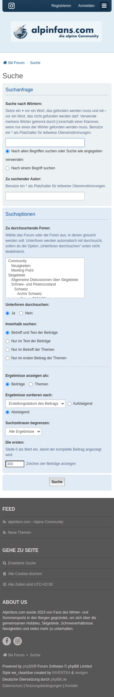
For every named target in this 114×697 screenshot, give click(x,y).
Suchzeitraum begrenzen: (27, 423)
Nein (26, 313)
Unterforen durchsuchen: (27, 305)
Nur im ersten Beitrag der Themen (36, 358)
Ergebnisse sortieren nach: (29, 395)
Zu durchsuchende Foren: (27, 228)
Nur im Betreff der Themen (29, 349)
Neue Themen (19, 532)
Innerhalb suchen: (21, 324)
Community (45, 261)
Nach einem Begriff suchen (30, 168)
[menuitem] (12, 686)
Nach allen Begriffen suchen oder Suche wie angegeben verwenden (53, 155)
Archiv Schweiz (45, 294)
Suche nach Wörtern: (23, 104)
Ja (10, 313)
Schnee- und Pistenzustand (45, 284)
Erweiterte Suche (22, 563)
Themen (38, 384)
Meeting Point (45, 270)
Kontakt (71, 686)
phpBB (28, 666)
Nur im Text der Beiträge (28, 341)
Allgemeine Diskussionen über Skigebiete (45, 280)
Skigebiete (45, 275)
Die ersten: (14, 442)
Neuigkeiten (45, 266)
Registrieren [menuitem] (61, 6)
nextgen (81, 673)
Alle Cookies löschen (25, 574)
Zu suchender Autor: (23, 179)
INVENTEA (61, 673)
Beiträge (15, 384)
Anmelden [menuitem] (86, 6)
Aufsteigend (79, 403)
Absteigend (17, 412)
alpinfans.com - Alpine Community (35, 522)
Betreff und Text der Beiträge (31, 332)
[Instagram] (12, 6)
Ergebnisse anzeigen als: (27, 376)
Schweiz (45, 289)
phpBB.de (59, 679)
